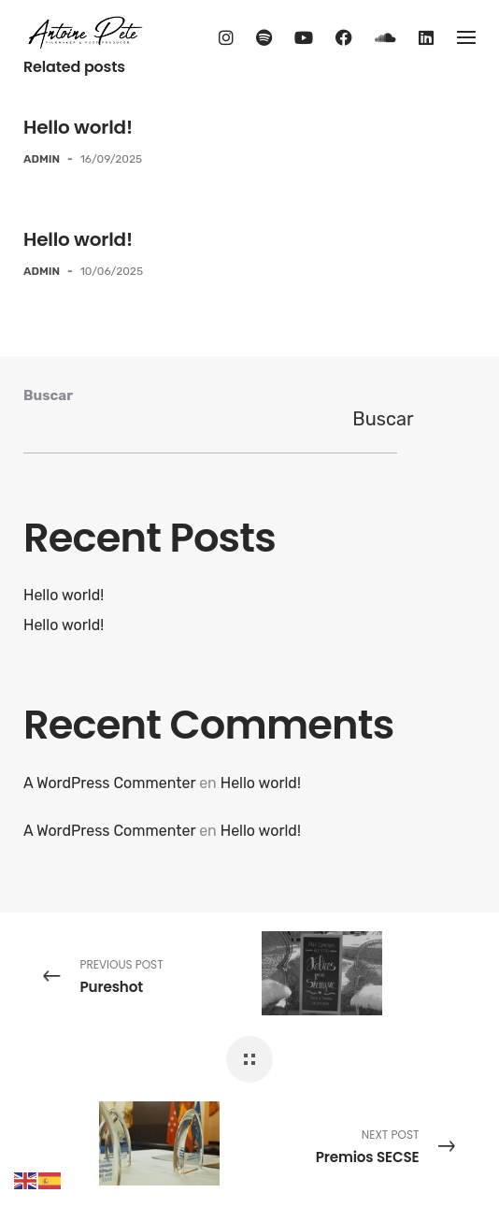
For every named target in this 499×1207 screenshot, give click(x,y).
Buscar (48, 395)
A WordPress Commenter (109, 783)
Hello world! (78, 127)
